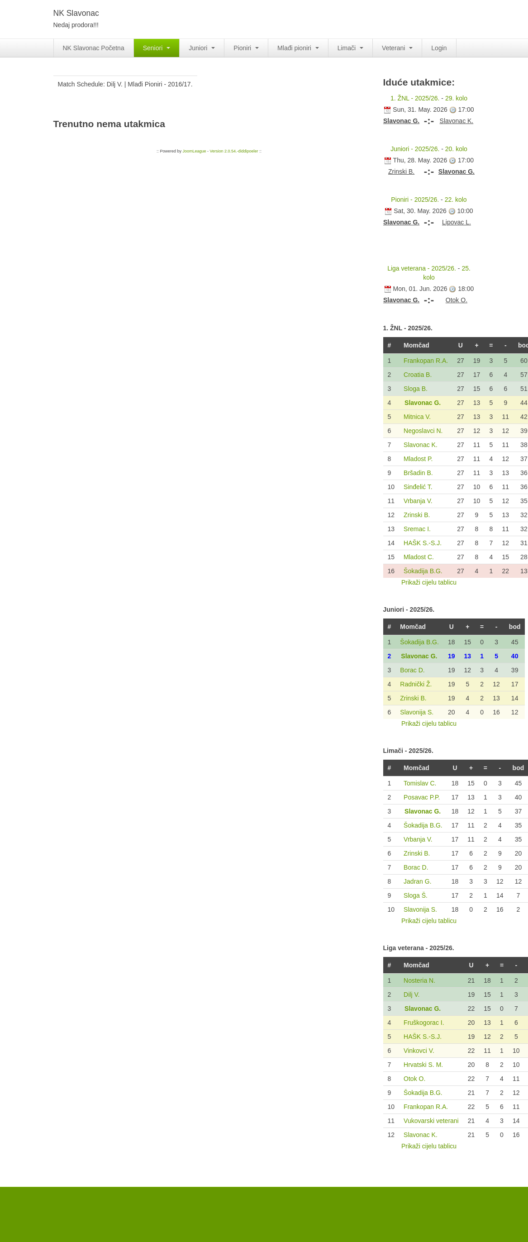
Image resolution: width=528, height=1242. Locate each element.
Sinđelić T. (418, 486)
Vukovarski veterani (431, 1120)
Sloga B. (416, 388)
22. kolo (456, 199)
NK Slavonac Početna (93, 48)
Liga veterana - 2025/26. (421, 268)
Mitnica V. (417, 416)
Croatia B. (418, 374)
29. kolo (456, 98)
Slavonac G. (422, 402)
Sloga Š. (416, 895)
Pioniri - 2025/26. (415, 199)
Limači (350, 48)
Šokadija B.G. (423, 571)
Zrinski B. (417, 515)
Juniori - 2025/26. (414, 148)
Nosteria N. (419, 980)
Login (439, 48)
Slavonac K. (421, 444)
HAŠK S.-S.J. (423, 543)
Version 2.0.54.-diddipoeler (233, 151)
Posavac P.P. (422, 797)
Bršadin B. (418, 472)
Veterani (397, 48)
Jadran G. (417, 881)
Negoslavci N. (423, 430)
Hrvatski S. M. (423, 1064)
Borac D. (412, 670)
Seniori (156, 48)
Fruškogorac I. (424, 1022)
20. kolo (456, 148)
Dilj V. (411, 994)
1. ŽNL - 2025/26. (414, 98)
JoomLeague (194, 151)
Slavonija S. (416, 712)
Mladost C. (419, 557)
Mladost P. (418, 458)
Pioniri (246, 48)
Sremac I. (417, 529)
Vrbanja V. (418, 500)
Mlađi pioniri (298, 48)
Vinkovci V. (419, 1050)
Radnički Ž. (416, 684)
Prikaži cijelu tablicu (429, 582)
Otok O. (414, 1078)
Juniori (202, 48)
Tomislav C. (420, 783)
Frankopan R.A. (426, 360)
